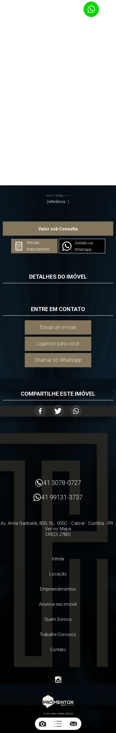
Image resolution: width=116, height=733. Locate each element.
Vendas (59, 195)
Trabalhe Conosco (58, 634)
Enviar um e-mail (58, 327)
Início (49, 195)
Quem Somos (58, 619)
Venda (58, 558)
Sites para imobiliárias (58, 713)
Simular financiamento (38, 246)
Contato (58, 649)
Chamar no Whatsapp (58, 360)
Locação (58, 573)
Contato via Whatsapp (84, 246)
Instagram (58, 679)
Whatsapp (76, 411)
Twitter (58, 411)
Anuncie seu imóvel (58, 604)
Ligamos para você (58, 344)
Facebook (40, 411)
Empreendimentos (58, 589)
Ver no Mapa (58, 529)
